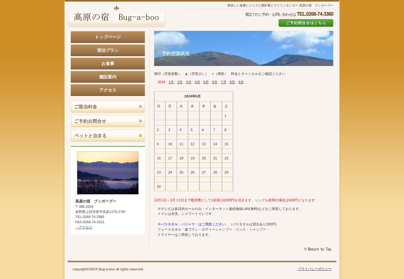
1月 (171, 82)
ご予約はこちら (306, 23)
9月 (241, 82)
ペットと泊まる (108, 135)
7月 (223, 82)
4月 (197, 82)
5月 (206, 82)
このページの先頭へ (318, 249)
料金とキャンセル (108, 107)
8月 (232, 82)
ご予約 (108, 121)
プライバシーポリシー (315, 269)
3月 (188, 82)
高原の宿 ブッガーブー (116, 17)
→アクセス (83, 227)
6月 (214, 82)
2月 (180, 82)
